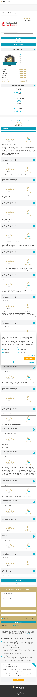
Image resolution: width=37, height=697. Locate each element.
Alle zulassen (29, 358)
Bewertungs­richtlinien (10, 692)
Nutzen (3, 71)
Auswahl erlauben (20, 362)
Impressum (4, 347)
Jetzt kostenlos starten (18, 679)
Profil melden (27, 633)
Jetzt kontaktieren (18, 44)
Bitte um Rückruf (6, 618)
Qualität (4, 69)
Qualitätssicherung (18, 692)
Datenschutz (24, 692)
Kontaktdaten (24, 49)
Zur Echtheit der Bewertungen (18, 34)
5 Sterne (20, 54)
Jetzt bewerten (18, 38)
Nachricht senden (18, 622)
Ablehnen (31, 362)
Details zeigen (30, 355)
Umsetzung (4, 75)
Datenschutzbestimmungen (13, 347)
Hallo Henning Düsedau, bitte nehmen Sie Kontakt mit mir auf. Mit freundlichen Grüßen (18, 599)
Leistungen (4, 73)
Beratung (4, 77)
